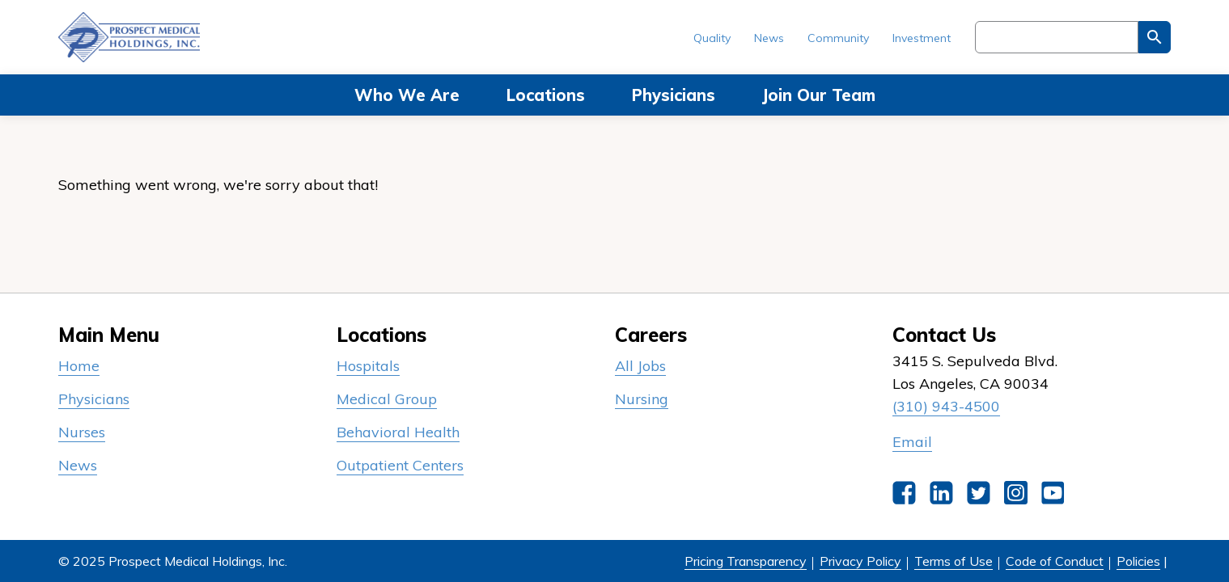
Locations (545, 95)
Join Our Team (818, 95)
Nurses (81, 432)
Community (838, 38)
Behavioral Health (398, 432)
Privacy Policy (860, 561)
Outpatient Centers (400, 465)
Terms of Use (953, 561)
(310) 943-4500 (946, 406)
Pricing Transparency (745, 561)
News (769, 38)
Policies (1138, 561)
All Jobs (640, 365)
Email (912, 441)
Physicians (673, 95)
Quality (712, 38)
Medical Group (387, 399)
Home (79, 365)
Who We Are (407, 95)
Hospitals (368, 365)
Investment (921, 38)
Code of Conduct (1055, 561)
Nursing (641, 399)
